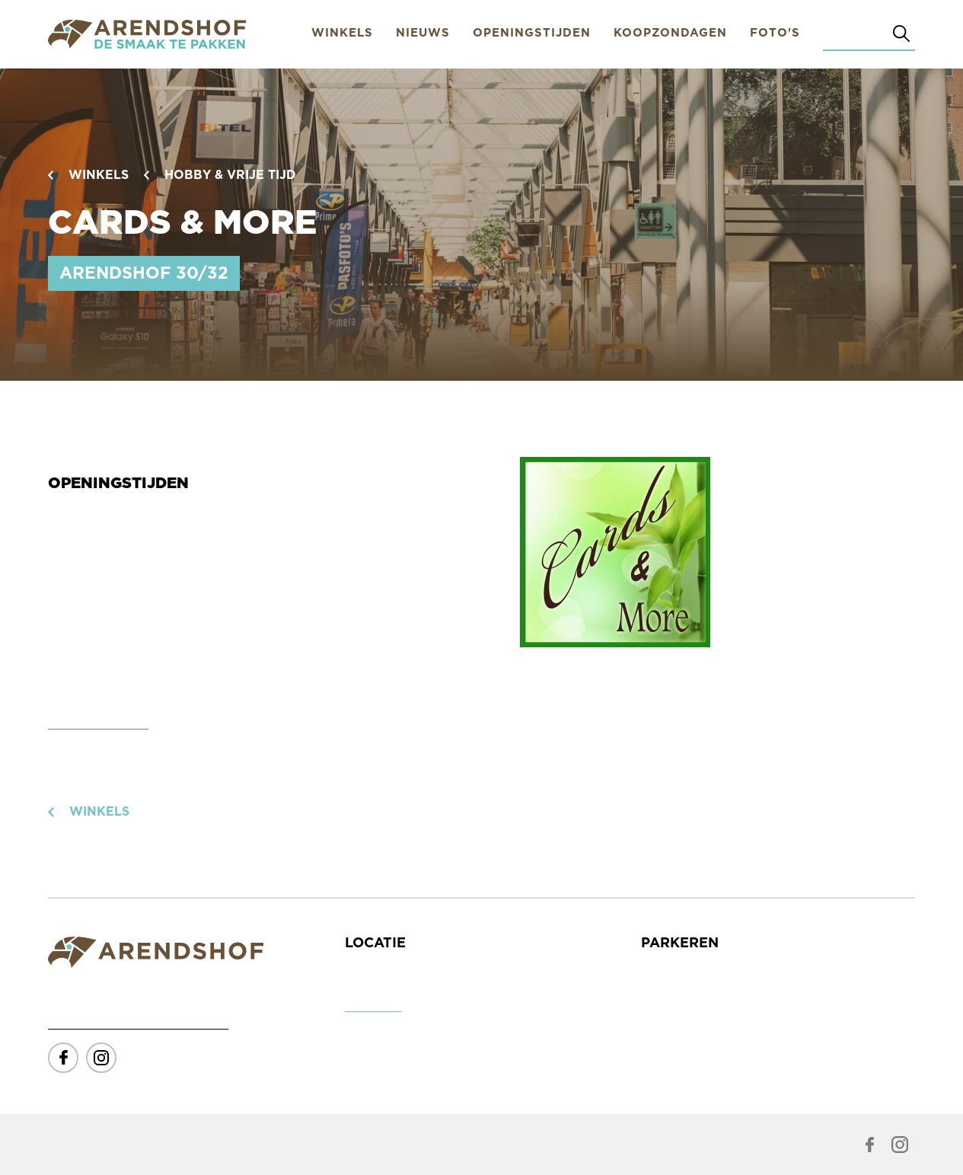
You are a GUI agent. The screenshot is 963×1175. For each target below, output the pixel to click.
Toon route (373, 1008)
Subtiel (246, 1145)
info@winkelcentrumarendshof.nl (138, 1025)
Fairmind (187, 1145)
